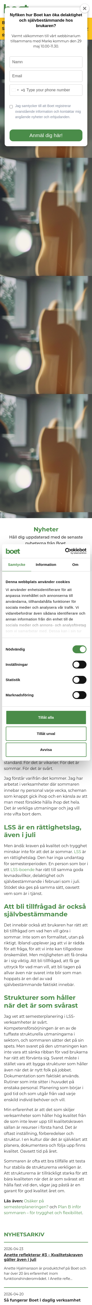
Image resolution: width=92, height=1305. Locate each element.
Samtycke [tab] (16, 564)
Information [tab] (46, 564)
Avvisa (46, 750)
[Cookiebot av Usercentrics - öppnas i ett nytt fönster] (65, 551)
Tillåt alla (46, 717)
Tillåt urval (46, 734)
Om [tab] (75, 564)
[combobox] (17, 90)
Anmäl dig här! (46, 135)
